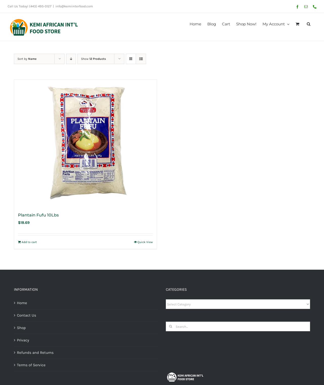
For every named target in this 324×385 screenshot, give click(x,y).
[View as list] (141, 59)
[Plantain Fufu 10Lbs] (85, 143)
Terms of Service (31, 365)
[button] (308, 23)
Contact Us (26, 315)
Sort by (26, 59)
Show (93, 59)
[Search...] (238, 326)
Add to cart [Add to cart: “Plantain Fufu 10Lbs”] (29, 242)
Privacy (23, 340)
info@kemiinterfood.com (74, 6)
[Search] (170, 326)
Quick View (145, 242)
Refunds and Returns (35, 352)
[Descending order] (71, 59)
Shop (21, 327)
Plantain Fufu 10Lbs (38, 215)
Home (22, 303)
